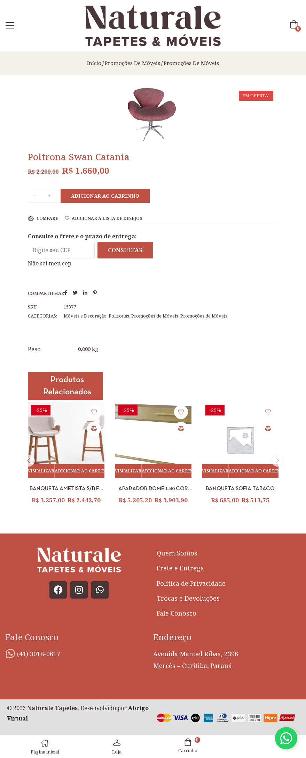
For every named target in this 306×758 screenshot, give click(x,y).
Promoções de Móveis (132, 62)
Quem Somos (177, 553)
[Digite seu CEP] (61, 250)
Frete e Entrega (180, 568)
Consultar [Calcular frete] (125, 250)
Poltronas (119, 316)
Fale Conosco (176, 613)
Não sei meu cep (49, 263)
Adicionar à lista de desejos (107, 218)
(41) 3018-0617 (38, 654)
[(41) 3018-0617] (10, 653)
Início (94, 62)
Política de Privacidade (191, 583)
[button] (295, 26)
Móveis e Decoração (85, 316)
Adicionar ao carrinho (105, 195)
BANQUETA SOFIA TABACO (240, 488)
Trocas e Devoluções (188, 598)
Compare (47, 218)
